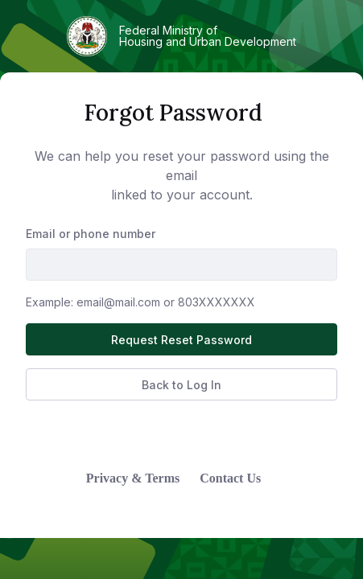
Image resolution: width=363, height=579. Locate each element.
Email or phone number (90, 233)
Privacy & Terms (132, 478)
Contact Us (230, 478)
